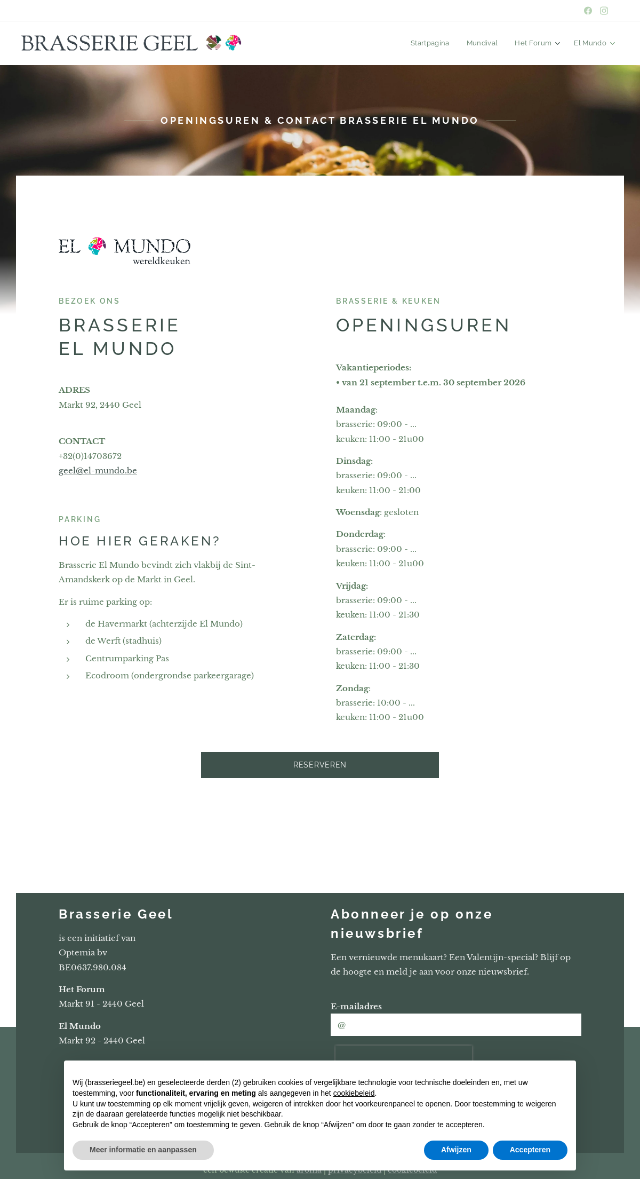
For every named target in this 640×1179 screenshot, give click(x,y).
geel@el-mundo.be (98, 470)
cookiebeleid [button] (354, 1093)
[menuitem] (437, 43)
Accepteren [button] (530, 1149)
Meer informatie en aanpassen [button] (143, 1149)
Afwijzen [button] (456, 1149)
